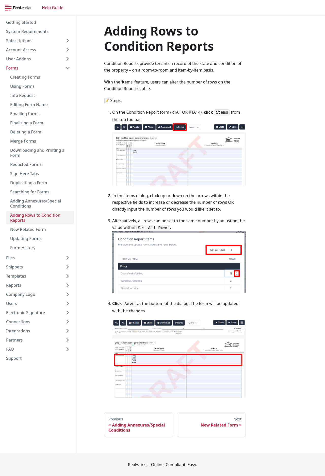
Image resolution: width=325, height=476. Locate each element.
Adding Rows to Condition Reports (35, 217)
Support (14, 358)
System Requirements (27, 31)
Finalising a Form (26, 123)
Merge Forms (23, 141)
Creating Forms (25, 77)
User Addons (18, 59)
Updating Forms (25, 238)
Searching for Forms (29, 192)
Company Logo (20, 294)
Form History (23, 247)
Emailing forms (24, 113)
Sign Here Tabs (24, 173)
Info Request (22, 95)
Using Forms (22, 86)
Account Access (21, 50)
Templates (16, 276)
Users (11, 303)
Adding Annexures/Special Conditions (35, 203)
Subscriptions (19, 40)
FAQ (10, 349)
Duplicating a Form (28, 182)
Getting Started (21, 22)
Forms (12, 68)
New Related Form (28, 229)
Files (10, 258)
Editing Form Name (29, 104)
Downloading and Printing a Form (37, 152)
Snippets (14, 267)
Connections (18, 322)
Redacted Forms (26, 164)
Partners (14, 340)
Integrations (18, 331)
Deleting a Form (25, 132)
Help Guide (52, 7)
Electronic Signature (25, 312)
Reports (13, 285)
